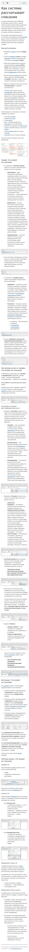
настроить (11, 655)
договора (9, 120)
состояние (7, 135)
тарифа (13, 116)
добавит (3, 391)
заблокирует (11, 430)
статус (21, 866)
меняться (14, 98)
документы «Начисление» (18, 706)
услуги (13, 118)
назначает (18, 75)
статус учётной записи (10, 131)
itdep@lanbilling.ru (16, 948)
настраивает (15, 60)
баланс (20, 753)
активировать (12, 72)
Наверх (23, 3)
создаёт (13, 51)
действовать (8, 124)
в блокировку (8, 92)
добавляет (13, 56)
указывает (7, 58)
